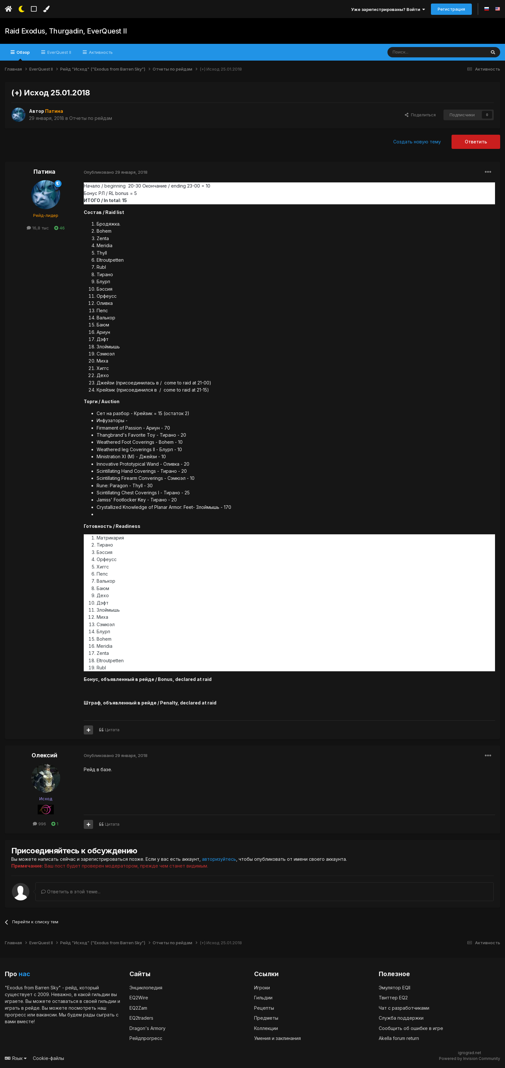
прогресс (15, 1014)
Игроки (262, 987)
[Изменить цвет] (46, 9)
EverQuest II (58, 52)
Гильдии (263, 997)
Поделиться (420, 114)
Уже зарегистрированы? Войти (388, 9)
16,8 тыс (38, 227)
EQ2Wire (138, 997)
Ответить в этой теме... (70, 891)
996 (39, 823)
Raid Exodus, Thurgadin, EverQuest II (66, 31)
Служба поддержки (401, 1018)
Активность (100, 52)
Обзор (22, 55)
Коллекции (266, 1028)
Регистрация (451, 9)
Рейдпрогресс (145, 1038)
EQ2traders (141, 1018)
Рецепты (264, 1008)
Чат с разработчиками (404, 1008)
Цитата (112, 729)
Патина (44, 171)
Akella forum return (399, 1038)
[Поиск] (421, 52)
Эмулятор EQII (394, 987)
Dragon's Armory (147, 1028)
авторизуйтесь (219, 859)
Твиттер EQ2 (393, 997)
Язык (16, 1058)
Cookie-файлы (48, 1058)
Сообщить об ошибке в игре (411, 1028)
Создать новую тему (417, 141)
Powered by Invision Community (469, 1058)
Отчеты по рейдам (90, 118)
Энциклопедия (145, 987)
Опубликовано (116, 172)
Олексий (44, 755)
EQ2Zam (138, 1008)
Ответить (476, 141)
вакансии (46, 1014)
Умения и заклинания (277, 1038)
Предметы (266, 1018)
